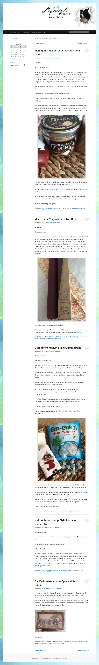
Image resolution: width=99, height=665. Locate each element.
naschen (44, 572)
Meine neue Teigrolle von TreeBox (55, 219)
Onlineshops (56, 208)
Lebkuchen (38, 643)
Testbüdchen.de (15, 32)
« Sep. (13, 58)
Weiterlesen (79, 332)
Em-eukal (68, 372)
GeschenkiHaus (82, 641)
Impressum (26, 32)
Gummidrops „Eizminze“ (73, 411)
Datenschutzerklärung (38, 32)
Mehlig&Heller (83, 189)
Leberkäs (74, 208)
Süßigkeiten (50, 572)
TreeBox (55, 325)
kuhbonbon (38, 572)
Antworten (58, 572)
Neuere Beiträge (83, 43)
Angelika (57, 58)
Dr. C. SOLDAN (72, 499)
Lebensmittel (48, 208)
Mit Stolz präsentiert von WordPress (56, 658)
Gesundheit (48, 511)
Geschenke (74, 641)
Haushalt (47, 337)
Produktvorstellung (71, 337)
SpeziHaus (45, 643)
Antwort (75, 511)
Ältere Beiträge (40, 43)
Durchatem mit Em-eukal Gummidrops (58, 347)
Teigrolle (37, 338)
